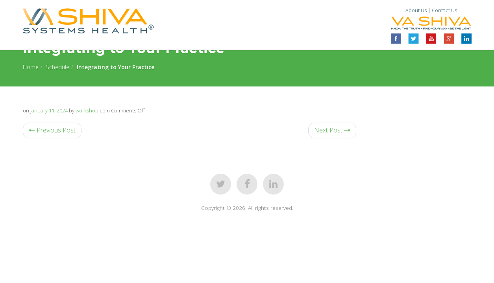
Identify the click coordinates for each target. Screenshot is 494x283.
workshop (87, 110)
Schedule (57, 67)
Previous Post (52, 130)
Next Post (332, 130)
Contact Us (444, 10)
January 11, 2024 (49, 110)
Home (31, 67)
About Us (416, 10)
